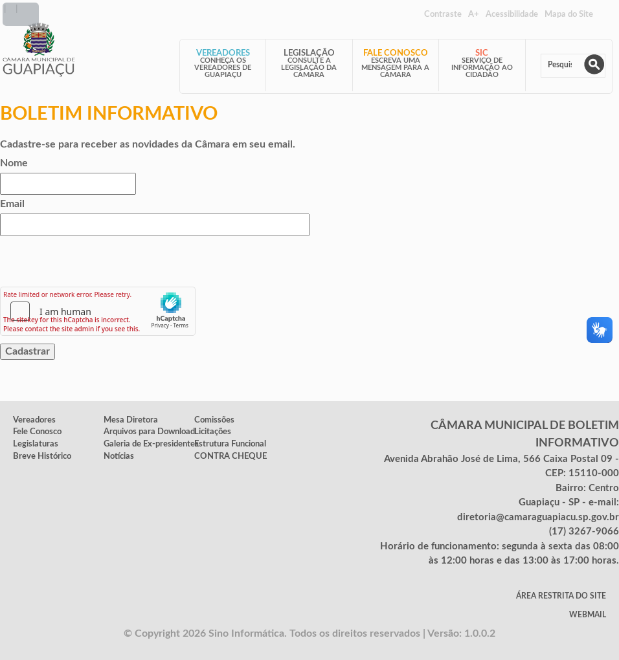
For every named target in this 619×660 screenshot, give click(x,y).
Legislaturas (35, 443)
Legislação (309, 53)
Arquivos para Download (149, 431)
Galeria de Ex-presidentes (151, 443)
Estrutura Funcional (230, 443)
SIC (481, 53)
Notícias (119, 456)
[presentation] (98, 261)
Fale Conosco (395, 53)
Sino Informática (246, 633)
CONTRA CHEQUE (230, 456)
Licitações (212, 431)
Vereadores (223, 53)
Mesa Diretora (131, 419)
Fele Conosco (37, 431)
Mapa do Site (569, 14)
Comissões (214, 419)
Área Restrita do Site (561, 596)
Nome (14, 163)
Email (12, 204)
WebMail (587, 615)
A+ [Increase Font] (473, 14)
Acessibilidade (512, 14)
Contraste (443, 14)
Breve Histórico (42, 456)
